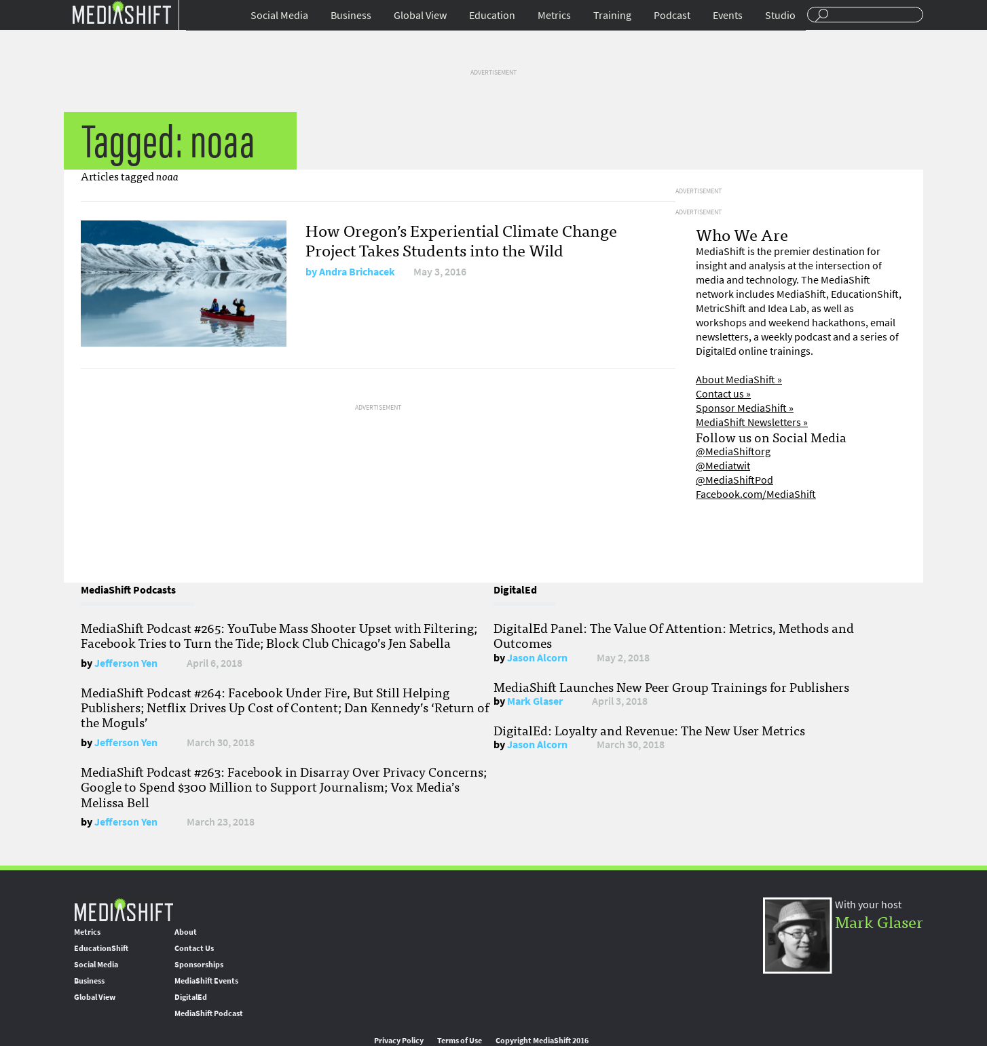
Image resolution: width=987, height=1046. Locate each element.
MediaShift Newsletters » (752, 422)
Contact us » (723, 394)
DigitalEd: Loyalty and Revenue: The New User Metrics (649, 730)
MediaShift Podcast (208, 1013)
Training (612, 15)
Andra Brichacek (357, 272)
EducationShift (101, 948)
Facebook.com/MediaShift (756, 494)
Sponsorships (198, 964)
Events (728, 15)
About (185, 932)
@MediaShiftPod (734, 480)
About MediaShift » (739, 379)
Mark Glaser (535, 701)
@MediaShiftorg (733, 451)
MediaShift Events (206, 980)
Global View (420, 15)
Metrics (554, 15)
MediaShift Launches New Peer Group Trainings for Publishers (671, 686)
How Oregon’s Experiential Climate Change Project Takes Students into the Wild (461, 239)
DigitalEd (190, 997)
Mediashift (121, 12)
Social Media (279, 15)
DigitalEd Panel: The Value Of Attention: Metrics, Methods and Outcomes (674, 635)
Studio (780, 15)
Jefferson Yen (125, 663)
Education (492, 15)
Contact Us (194, 948)
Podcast (672, 15)
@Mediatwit (723, 466)
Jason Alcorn (537, 658)
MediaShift (123, 909)
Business (351, 15)
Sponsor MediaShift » (745, 408)
